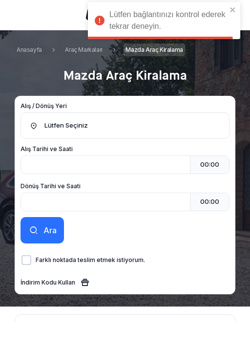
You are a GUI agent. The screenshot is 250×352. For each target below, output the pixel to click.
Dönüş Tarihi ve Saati (51, 186)
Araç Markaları (83, 49)
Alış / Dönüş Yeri (44, 106)
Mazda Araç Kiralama (154, 49)
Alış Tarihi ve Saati (47, 149)
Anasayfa (29, 49)
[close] (232, 10)
